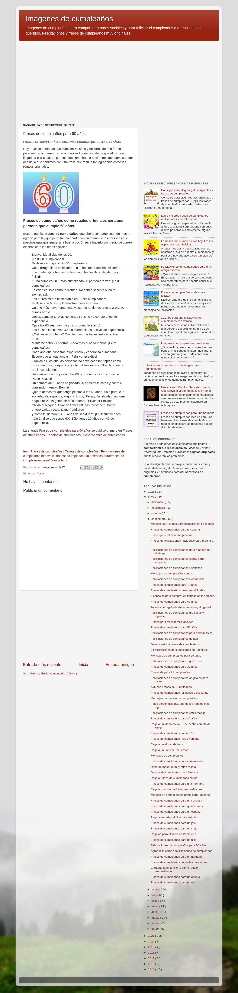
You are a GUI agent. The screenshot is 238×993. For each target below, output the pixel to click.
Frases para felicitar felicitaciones (172, 621)
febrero (156, 923)
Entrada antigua (120, 664)
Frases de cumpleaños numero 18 (172, 733)
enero (155, 928)
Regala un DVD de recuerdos (169, 750)
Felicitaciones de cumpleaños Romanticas (178, 579)
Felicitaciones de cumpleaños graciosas (176, 661)
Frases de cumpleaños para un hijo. (174, 839)
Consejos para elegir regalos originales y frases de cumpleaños (187, 191)
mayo (155, 906)
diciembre (158, 502)
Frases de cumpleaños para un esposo (175, 811)
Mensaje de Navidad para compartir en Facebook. (183, 523)
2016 (151, 963)
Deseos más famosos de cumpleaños (175, 644)
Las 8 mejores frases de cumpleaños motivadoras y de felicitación (184, 217)
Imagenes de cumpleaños (69, 18)
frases (41, 473)
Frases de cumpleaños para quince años (177, 806)
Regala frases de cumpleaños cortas (174, 778)
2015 (151, 969)
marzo (155, 917)
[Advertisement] (119, 77)
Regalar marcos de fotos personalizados (176, 789)
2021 (151, 935)
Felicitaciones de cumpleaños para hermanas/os (182, 633)
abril (154, 911)
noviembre (158, 507)
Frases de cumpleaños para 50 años (174, 627)
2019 (151, 947)
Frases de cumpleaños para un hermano (177, 856)
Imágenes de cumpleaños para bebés (185, 343)
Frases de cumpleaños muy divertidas (175, 738)
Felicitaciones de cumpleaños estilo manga (178, 713)
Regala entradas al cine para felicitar (174, 817)
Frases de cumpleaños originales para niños (179, 862)
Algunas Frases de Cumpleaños (171, 687)
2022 (151, 497)
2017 (151, 958)
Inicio (83, 664)
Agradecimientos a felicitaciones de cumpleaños (181, 850)
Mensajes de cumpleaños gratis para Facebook (181, 794)
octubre (156, 513)
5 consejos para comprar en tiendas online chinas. (183, 595)
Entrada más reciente (42, 664)
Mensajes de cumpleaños (167, 755)
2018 (151, 952)
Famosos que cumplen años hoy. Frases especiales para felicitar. (187, 242)
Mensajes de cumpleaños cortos (171, 573)
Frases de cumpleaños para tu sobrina (175, 529)
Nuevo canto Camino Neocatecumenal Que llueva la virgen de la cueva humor (186, 389)
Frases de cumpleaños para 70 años (174, 584)
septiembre (159, 518)
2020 (151, 941)
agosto (156, 889)
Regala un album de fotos (167, 744)
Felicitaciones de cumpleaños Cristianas (176, 568)
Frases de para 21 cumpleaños (170, 672)
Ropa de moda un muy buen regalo (173, 766)
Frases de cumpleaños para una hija (174, 828)
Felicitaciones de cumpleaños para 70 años (178, 845)
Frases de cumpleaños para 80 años (174, 718)
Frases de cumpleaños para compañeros (177, 761)
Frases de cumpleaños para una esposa (176, 800)
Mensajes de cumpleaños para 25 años (176, 655)
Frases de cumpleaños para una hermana (188, 413)
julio (154, 895)
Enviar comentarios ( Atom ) (59, 673)
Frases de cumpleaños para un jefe (173, 823)
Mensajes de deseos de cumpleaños (174, 698)
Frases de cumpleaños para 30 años (174, 666)
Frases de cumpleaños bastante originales (178, 590)
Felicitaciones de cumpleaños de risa (174, 638)
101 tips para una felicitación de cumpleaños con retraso (181, 319)
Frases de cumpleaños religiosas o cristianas (179, 692)
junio (154, 900)
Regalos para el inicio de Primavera (173, 834)
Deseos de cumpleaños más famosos (175, 772)
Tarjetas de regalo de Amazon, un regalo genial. (181, 607)
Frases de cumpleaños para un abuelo (175, 876)
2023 (151, 491)
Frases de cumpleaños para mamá (173, 882)
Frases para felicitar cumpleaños (171, 535)
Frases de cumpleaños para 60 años (65, 430)
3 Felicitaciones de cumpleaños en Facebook (179, 649)
